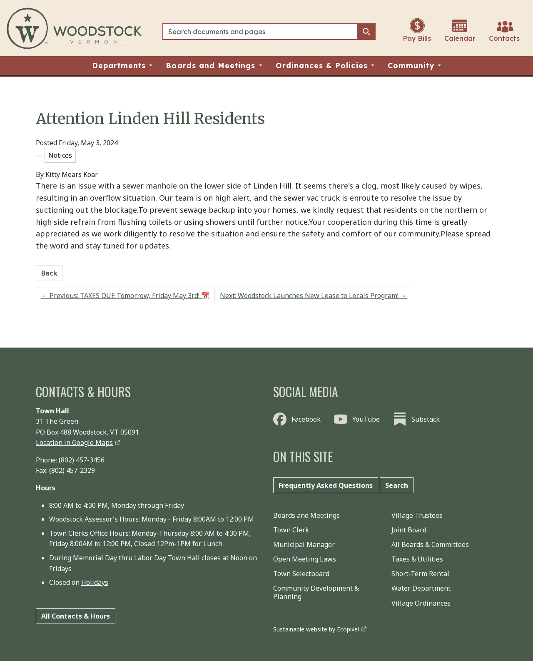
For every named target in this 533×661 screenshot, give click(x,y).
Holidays (94, 582)
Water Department (421, 588)
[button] (122, 65)
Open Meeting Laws (304, 559)
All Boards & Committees (430, 544)
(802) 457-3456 (82, 460)
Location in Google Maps (74, 442)
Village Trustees (417, 515)
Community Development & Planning (316, 592)
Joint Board (408, 529)
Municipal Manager (304, 544)
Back (49, 273)
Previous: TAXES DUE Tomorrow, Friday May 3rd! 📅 (125, 295)
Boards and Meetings (306, 515)
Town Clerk (291, 529)
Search (396, 485)
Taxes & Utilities (417, 559)
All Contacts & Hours (75, 616)
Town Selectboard (301, 573)
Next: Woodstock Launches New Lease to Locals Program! (313, 295)
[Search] (260, 31)
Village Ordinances (421, 603)
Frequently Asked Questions (326, 485)
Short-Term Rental (420, 573)
